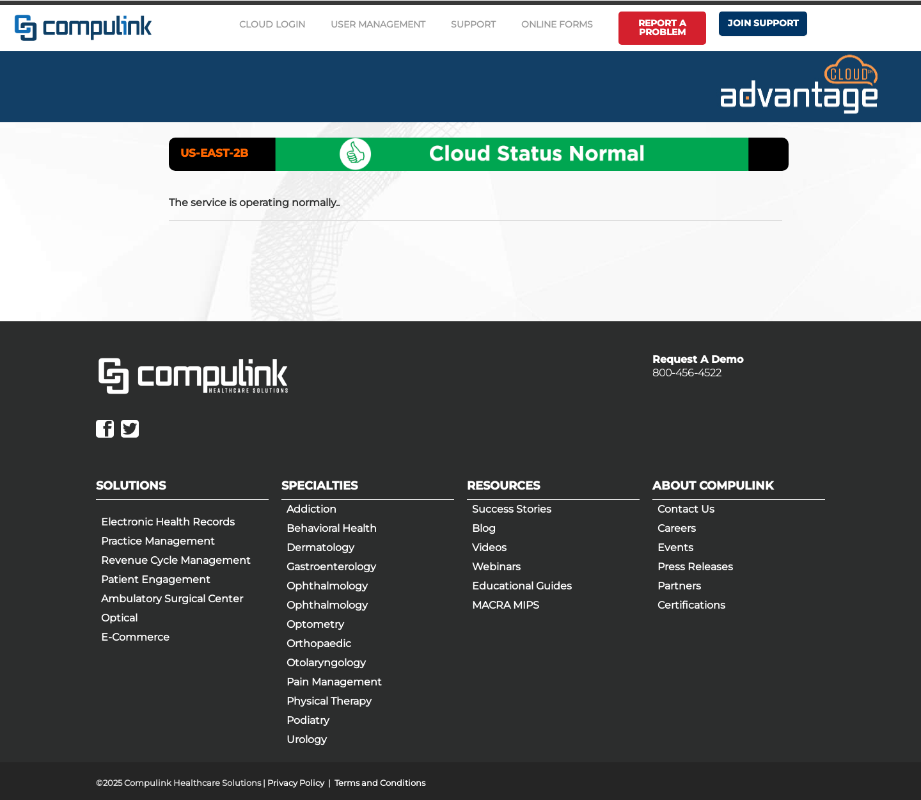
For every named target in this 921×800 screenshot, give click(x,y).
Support (473, 24)
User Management (378, 24)
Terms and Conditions (380, 783)
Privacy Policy (295, 783)
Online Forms (557, 24)
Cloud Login (272, 24)
